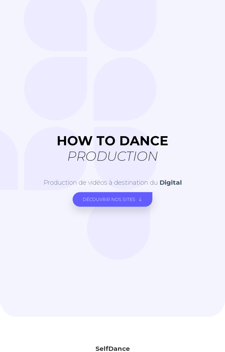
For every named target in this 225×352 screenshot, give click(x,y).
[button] (112, 199)
